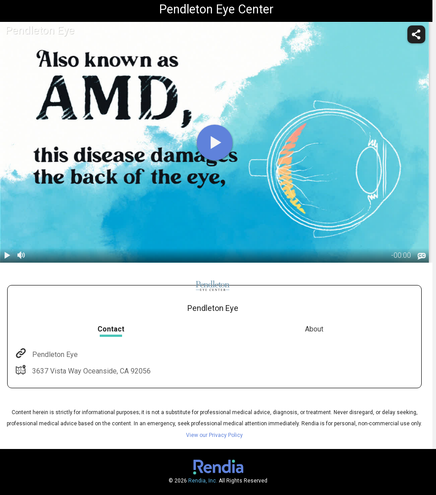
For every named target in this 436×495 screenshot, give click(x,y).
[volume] (21, 255)
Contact (110, 329)
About (314, 329)
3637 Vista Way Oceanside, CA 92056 (90, 371)
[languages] (422, 256)
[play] (215, 142)
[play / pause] (7, 255)
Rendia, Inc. (202, 481)
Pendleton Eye (54, 354)
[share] (416, 34)
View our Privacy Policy (214, 435)
